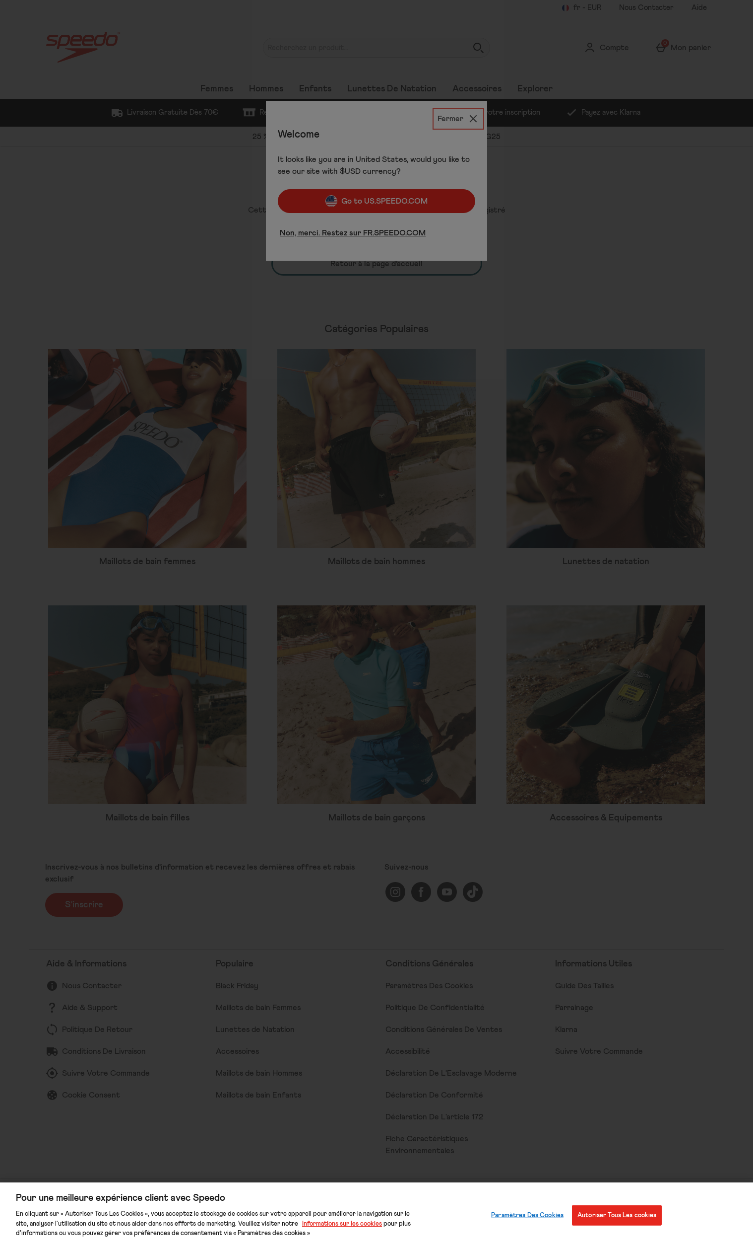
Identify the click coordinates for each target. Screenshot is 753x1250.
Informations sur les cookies (342, 1224)
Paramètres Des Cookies (527, 1215)
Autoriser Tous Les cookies (616, 1215)
